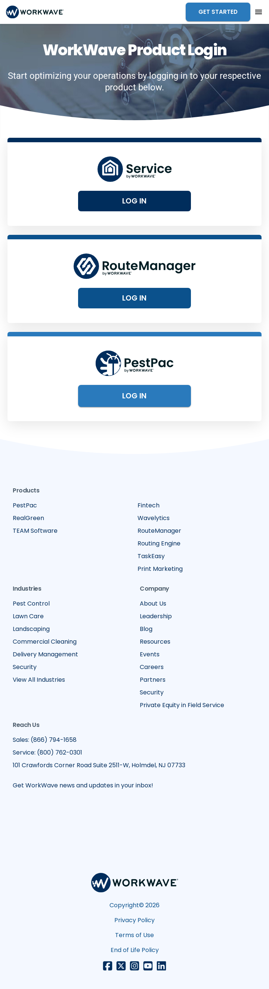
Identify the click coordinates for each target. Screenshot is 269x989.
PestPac (25, 505)
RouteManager (159, 530)
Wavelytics (153, 518)
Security (25, 667)
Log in (134, 298)
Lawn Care (28, 616)
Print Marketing (160, 569)
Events (150, 654)
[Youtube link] (148, 966)
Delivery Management (45, 654)
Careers (152, 667)
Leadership (156, 616)
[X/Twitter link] (121, 966)
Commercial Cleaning (45, 641)
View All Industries (39, 679)
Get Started (218, 12)
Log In (134, 201)
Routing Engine (158, 543)
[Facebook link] (107, 966)
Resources (155, 641)
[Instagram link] (134, 966)
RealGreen (28, 518)
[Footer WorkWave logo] (134, 884)
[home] (35, 12)
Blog (146, 629)
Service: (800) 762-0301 (47, 752)
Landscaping (31, 629)
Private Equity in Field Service (182, 705)
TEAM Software (35, 530)
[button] (258, 11)
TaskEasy (151, 556)
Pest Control (31, 603)
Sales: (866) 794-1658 (45, 739)
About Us (153, 603)
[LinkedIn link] (161, 966)
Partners (153, 679)
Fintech (148, 505)
